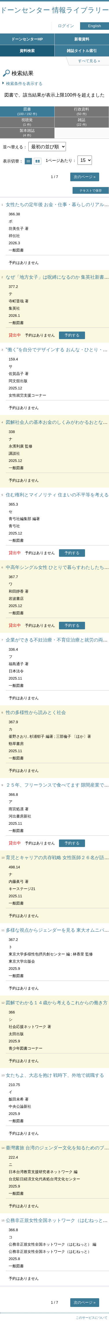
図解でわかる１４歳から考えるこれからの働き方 (57, 1002)
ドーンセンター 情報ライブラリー (54, 10)
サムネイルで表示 (37, 161)
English (94, 26)
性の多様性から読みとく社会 (36, 712)
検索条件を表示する (24, 83)
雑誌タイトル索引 (82, 51)
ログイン (66, 26)
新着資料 (81, 39)
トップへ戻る (99, 1323)
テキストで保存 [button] (91, 190)
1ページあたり (59, 160)
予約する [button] (72, 335)
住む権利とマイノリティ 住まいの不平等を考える (57, 494)
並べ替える (13, 147)
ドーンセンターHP (27, 39)
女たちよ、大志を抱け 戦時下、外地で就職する (55, 1075)
